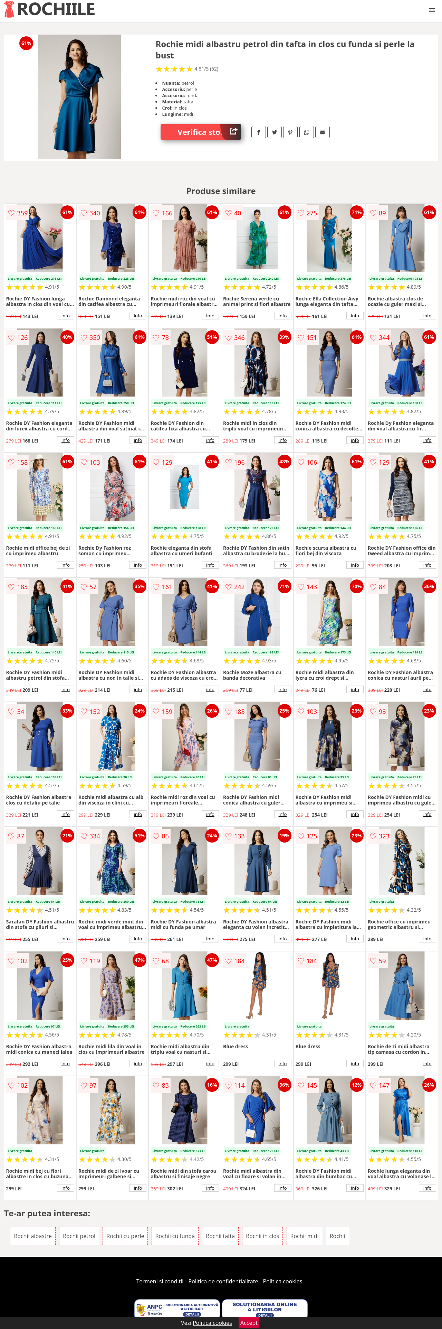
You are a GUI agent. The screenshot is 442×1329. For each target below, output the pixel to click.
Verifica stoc (209, 132)
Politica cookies (282, 1281)
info (65, 316)
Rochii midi (304, 1236)
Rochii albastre (33, 1236)
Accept (249, 1323)
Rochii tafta (220, 1236)
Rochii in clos (262, 1236)
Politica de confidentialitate (223, 1281)
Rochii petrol (79, 1236)
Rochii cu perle (125, 1236)
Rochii (337, 1236)
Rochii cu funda (175, 1236)
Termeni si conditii (160, 1281)
